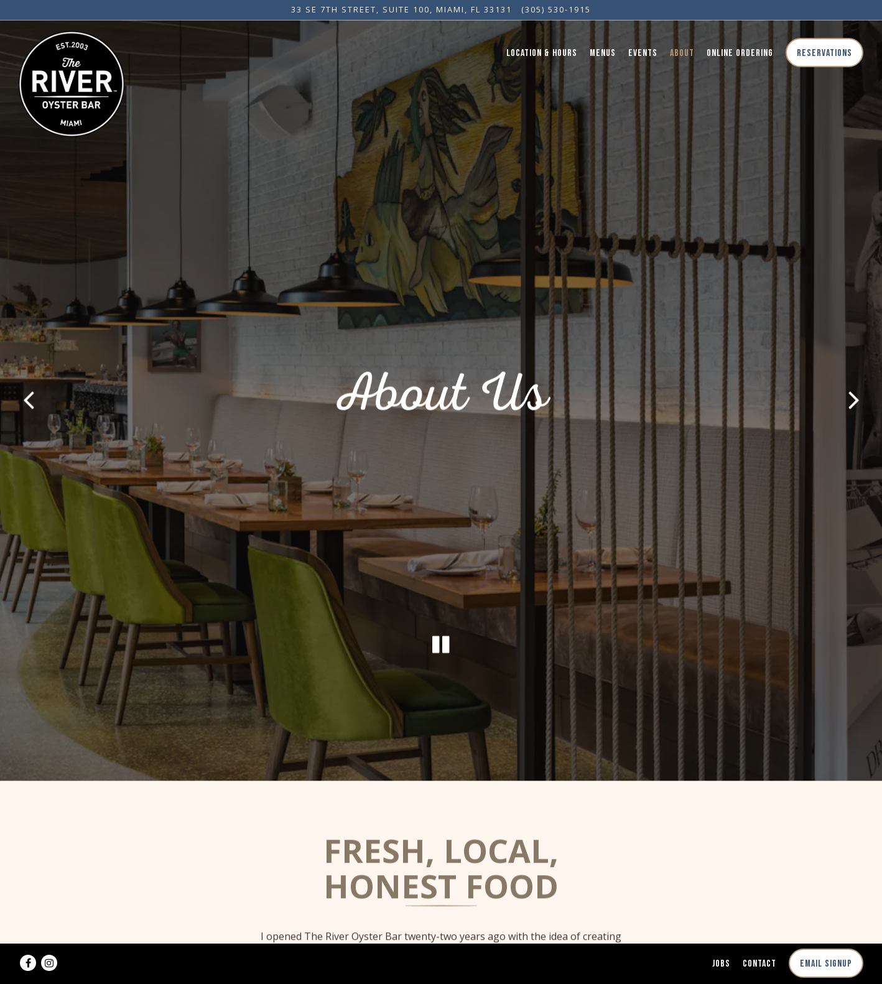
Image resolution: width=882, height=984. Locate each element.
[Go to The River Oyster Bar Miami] (401, 10)
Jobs (721, 936)
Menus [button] (603, 53)
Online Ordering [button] (740, 53)
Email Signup (826, 936)
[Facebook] (28, 935)
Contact (759, 936)
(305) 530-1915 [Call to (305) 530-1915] (556, 9)
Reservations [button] (824, 53)
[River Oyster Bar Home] (71, 83)
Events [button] (642, 53)
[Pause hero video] (441, 603)
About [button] (682, 53)
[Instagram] (49, 935)
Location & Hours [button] (541, 53)
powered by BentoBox (441, 969)
